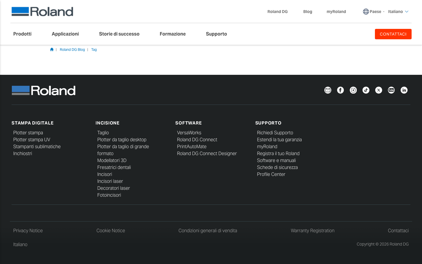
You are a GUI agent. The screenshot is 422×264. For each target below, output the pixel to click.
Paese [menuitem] (375, 11)
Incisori (104, 174)
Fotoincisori (109, 195)
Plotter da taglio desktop (121, 140)
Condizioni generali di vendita (208, 231)
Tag (94, 49)
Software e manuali (276, 160)
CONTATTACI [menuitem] (393, 34)
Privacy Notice (28, 231)
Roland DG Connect (197, 140)
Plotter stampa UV (31, 140)
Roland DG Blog (72, 49)
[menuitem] (25, 34)
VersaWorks (189, 133)
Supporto (268, 123)
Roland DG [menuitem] (280, 11)
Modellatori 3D (112, 160)
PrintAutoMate (192, 147)
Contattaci (398, 231)
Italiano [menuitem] (398, 11)
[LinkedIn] (404, 90)
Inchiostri (22, 153)
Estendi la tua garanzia (279, 140)
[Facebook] (340, 90)
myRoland (267, 147)
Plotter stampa (28, 133)
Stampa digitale (32, 123)
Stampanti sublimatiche (37, 147)
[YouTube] (391, 90)
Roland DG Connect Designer (207, 153)
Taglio (103, 133)
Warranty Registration (312, 231)
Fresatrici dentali (114, 167)
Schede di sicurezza (277, 167)
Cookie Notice (110, 231)
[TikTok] (365, 90)
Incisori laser (110, 181)
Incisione (108, 123)
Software (188, 123)
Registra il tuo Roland (278, 153)
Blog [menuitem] (307, 11)
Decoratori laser (113, 188)
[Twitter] (378, 90)
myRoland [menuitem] (336, 11)
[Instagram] (353, 90)
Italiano (20, 244)
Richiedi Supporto (275, 133)
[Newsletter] (327, 90)
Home (51, 49)
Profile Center (271, 174)
